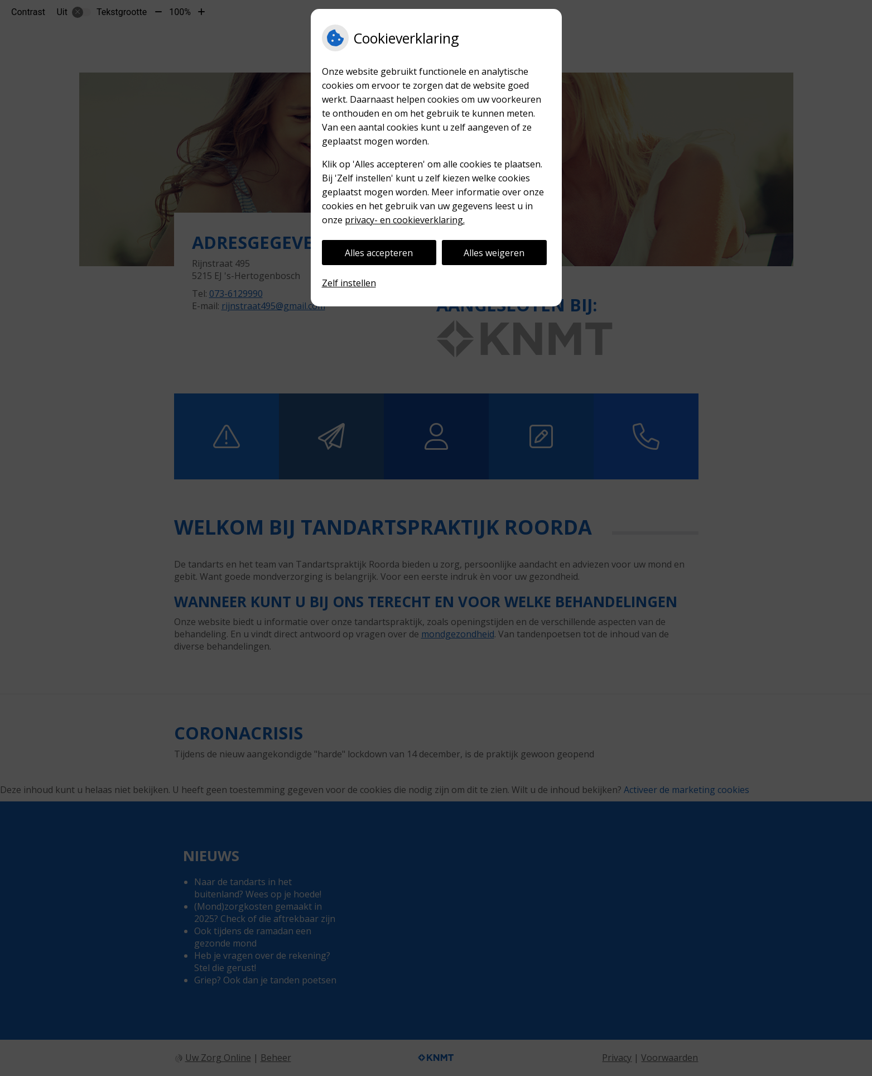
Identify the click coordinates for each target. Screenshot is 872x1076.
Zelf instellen (349, 283)
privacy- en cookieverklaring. (405, 220)
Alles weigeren (494, 253)
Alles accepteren (379, 253)
